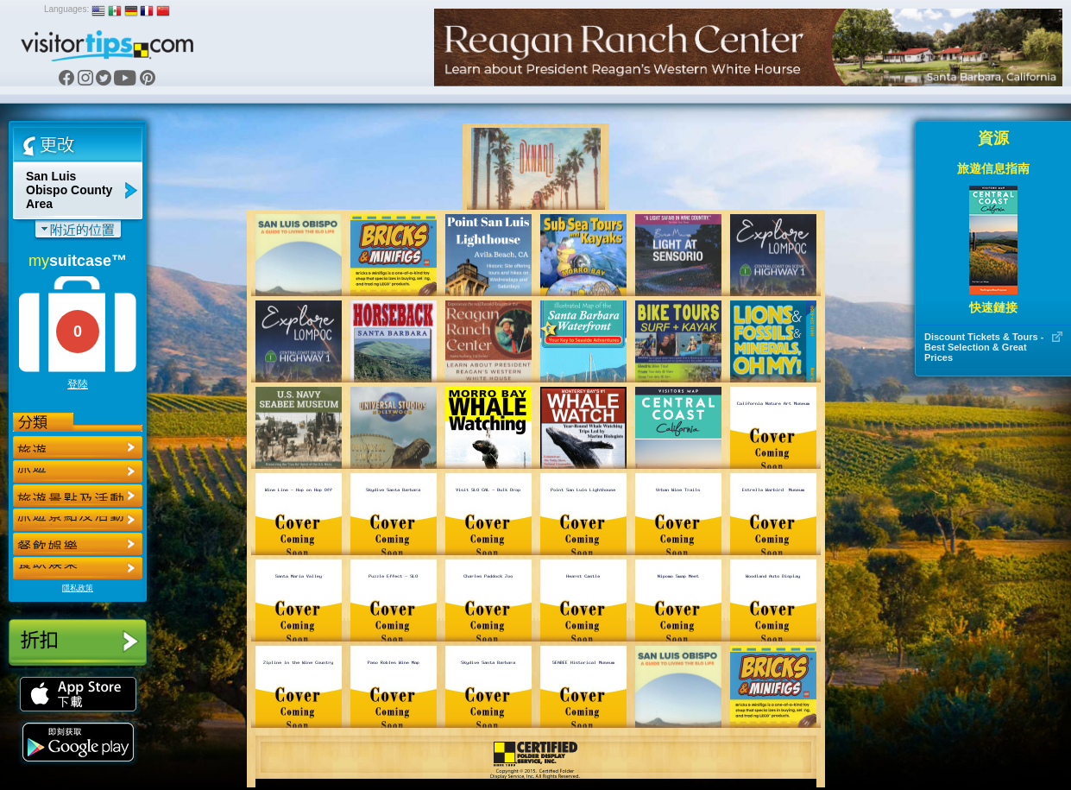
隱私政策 (77, 588)
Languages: (66, 9)
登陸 (77, 384)
